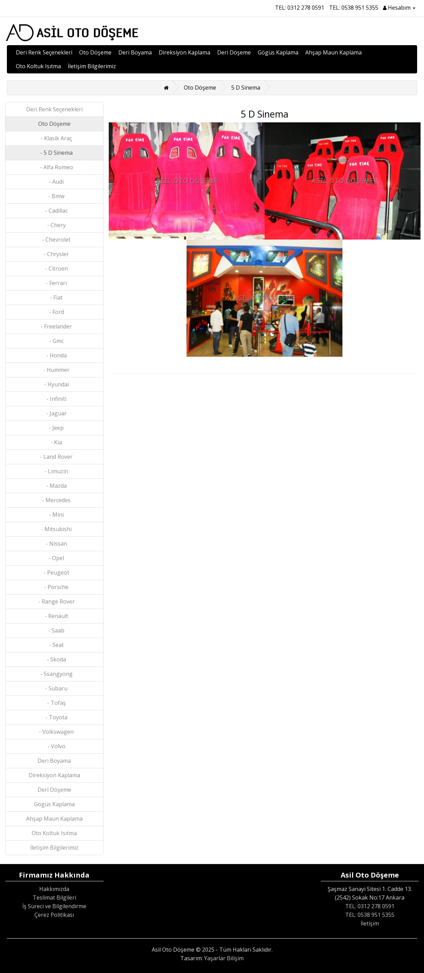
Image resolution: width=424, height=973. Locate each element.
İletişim (370, 923)
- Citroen (54, 268)
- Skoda (54, 659)
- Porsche (54, 587)
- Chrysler (54, 254)
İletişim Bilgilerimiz (92, 66)
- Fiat (54, 297)
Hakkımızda (54, 889)
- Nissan (54, 543)
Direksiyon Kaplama (184, 52)
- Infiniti (54, 399)
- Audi (54, 181)
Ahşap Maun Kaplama (333, 52)
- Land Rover (54, 456)
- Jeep (54, 428)
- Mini (54, 514)
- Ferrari (54, 283)
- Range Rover (54, 601)
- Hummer (54, 370)
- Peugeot (54, 572)
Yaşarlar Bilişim (224, 958)
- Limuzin (54, 471)
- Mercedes (54, 500)
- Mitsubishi (54, 529)
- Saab (54, 630)
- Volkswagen (54, 732)
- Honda (54, 355)
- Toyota (54, 717)
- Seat (54, 645)
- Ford (54, 312)
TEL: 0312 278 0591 (299, 7)
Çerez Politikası (54, 915)
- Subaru (54, 688)
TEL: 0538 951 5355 (353, 7)
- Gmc (54, 341)
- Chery (54, 225)
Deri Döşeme (234, 52)
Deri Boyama (135, 52)
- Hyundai (54, 384)
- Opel (54, 558)
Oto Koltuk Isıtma (38, 66)
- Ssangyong (54, 674)
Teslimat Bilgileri (54, 897)
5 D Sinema (245, 87)
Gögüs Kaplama (278, 52)
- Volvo (54, 746)
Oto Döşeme (95, 52)
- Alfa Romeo (54, 167)
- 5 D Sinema (54, 152)
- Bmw (54, 196)
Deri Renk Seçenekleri (44, 52)
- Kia (54, 442)
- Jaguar (54, 413)
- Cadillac (54, 210)
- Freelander (54, 326)
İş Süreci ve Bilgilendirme (54, 906)
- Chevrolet (54, 239)
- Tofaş (54, 703)
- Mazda (54, 485)
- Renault (54, 616)
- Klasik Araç (54, 138)
